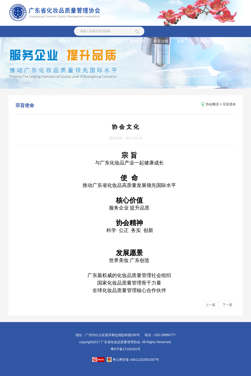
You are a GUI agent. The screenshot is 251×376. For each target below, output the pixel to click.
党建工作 (184, 41)
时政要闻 (67, 41)
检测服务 (207, 41)
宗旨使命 (229, 104)
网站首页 (20, 41)
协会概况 (43, 41)
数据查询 (137, 41)
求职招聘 (231, 41)
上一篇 (210, 305)
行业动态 (90, 41)
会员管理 (113, 41)
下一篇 (227, 305)
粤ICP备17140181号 (126, 349)
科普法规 (160, 41)
